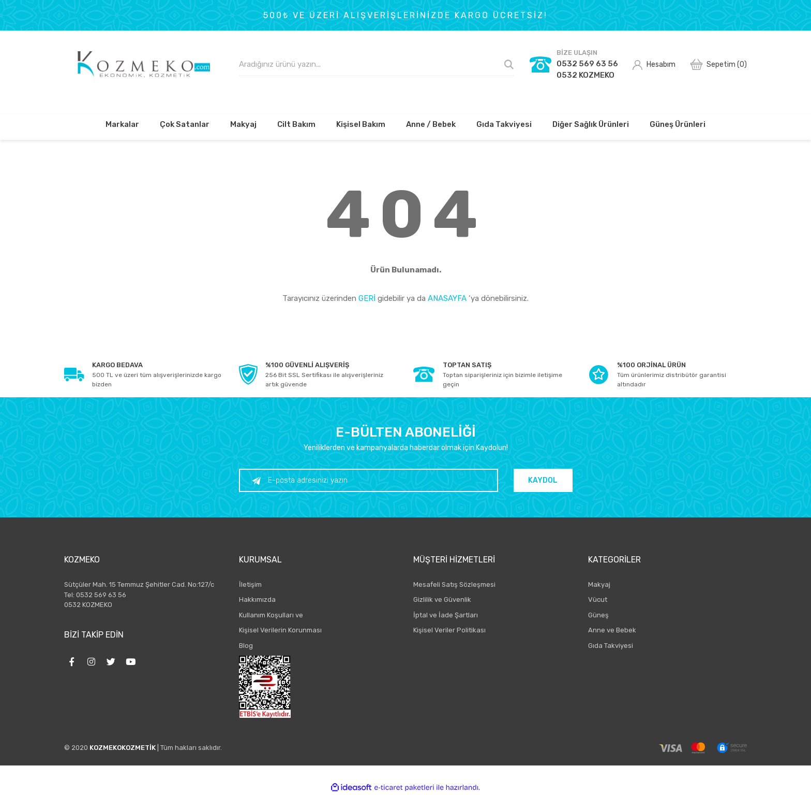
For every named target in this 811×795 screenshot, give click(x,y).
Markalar (122, 124)
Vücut (597, 599)
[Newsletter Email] (370, 480)
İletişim (250, 584)
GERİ (367, 298)
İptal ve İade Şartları (445, 615)
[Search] (377, 64)
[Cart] (718, 64)
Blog (246, 645)
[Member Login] (654, 64)
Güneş (598, 615)
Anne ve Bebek (612, 630)
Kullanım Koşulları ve (271, 615)
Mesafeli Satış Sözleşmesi (454, 584)
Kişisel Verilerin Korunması (280, 630)
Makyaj (599, 584)
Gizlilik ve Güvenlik (442, 599)
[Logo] (144, 64)
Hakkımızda (257, 599)
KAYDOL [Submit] (545, 480)
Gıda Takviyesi (610, 645)
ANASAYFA (447, 298)
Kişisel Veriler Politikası (449, 630)
